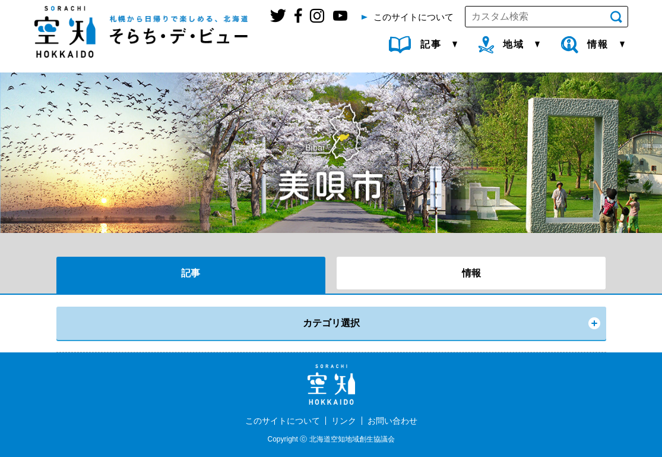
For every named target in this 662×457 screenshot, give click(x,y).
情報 (471, 273)
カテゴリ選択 (331, 323)
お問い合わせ (392, 421)
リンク (343, 421)
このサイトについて (282, 421)
